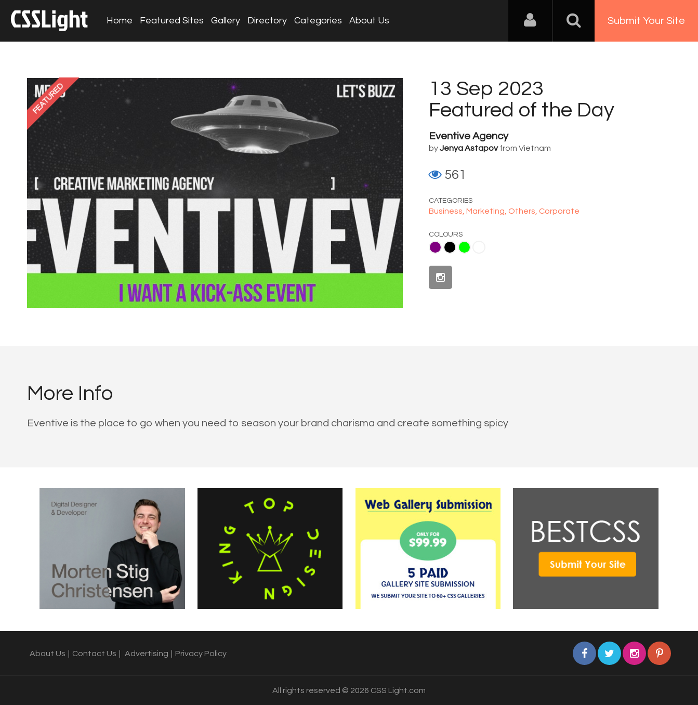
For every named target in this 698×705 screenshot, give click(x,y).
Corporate (559, 211)
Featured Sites (172, 20)
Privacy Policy (201, 653)
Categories (318, 20)
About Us (369, 20)
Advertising (146, 653)
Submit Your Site (646, 21)
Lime (464, 247)
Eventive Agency (468, 136)
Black (449, 247)
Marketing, (487, 211)
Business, (447, 211)
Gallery (225, 20)
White (478, 247)
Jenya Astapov (469, 148)
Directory (267, 20)
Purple (435, 247)
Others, (523, 211)
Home (120, 20)
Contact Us (94, 653)
